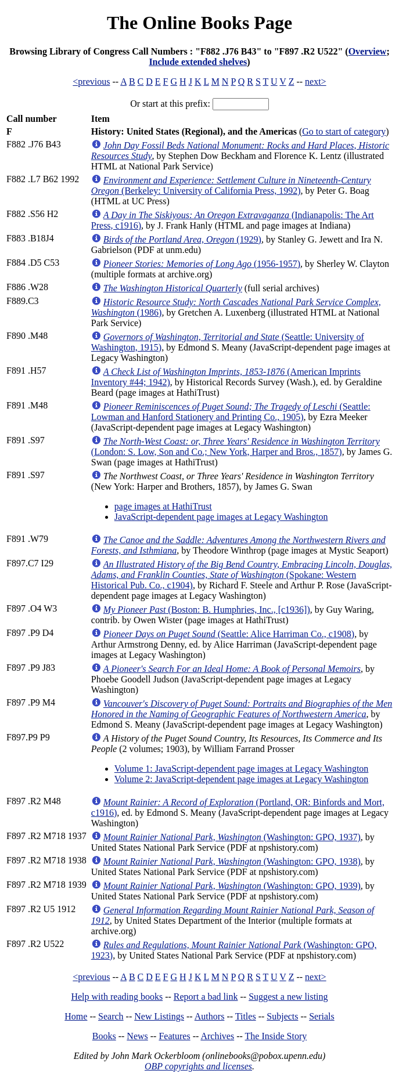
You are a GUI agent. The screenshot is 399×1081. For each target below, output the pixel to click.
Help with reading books (117, 997)
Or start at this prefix (168, 104)
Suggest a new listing (288, 997)
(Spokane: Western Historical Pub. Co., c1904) (241, 574)
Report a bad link (206, 997)
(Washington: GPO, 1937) (232, 837)
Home (75, 1016)
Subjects (282, 1016)
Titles (245, 1016)
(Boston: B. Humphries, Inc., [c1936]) (206, 609)
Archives (217, 1036)
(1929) (182, 239)
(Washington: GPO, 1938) (232, 861)
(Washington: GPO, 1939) (232, 886)
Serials (322, 1016)
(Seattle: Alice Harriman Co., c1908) (228, 634)
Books (104, 1036)
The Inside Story (276, 1036)
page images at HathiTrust (163, 506)
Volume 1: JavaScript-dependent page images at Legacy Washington (241, 768)
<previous (91, 81)
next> (315, 81)
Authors (210, 1016)
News (137, 1036)
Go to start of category (344, 131)
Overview (367, 51)
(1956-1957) (201, 264)
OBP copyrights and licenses (198, 1066)
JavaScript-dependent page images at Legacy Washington (221, 517)
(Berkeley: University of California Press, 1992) (231, 185)
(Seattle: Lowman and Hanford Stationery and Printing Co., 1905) (231, 412)
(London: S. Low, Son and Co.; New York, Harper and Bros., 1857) (235, 446)
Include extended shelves (198, 62)
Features (174, 1036)
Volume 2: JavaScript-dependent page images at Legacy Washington (241, 779)
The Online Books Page (199, 22)
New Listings (159, 1016)
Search (111, 1016)
